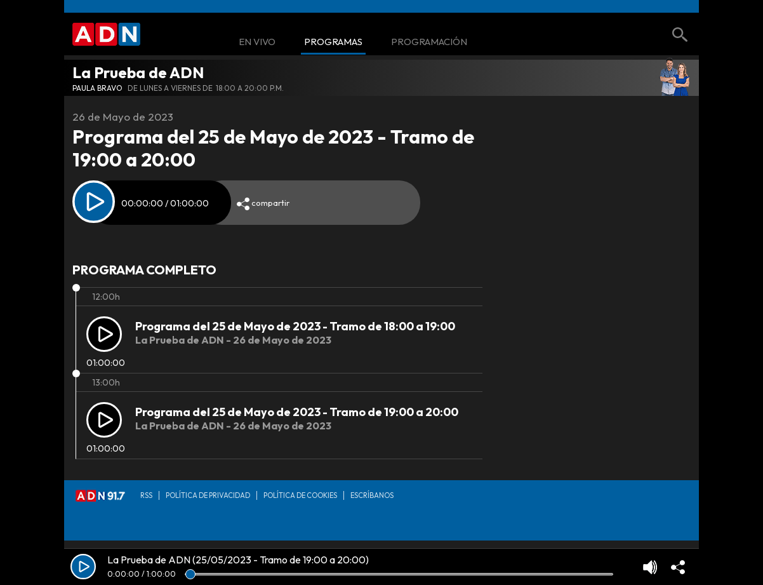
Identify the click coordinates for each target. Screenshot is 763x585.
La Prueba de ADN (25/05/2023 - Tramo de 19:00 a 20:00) (238, 559)
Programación (429, 42)
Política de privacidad (208, 495)
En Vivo (257, 42)
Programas (333, 42)
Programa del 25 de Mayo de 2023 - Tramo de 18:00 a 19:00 (295, 326)
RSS (146, 495)
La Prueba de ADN (138, 72)
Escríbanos (372, 495)
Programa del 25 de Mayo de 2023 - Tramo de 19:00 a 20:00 (296, 412)
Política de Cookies (300, 495)
